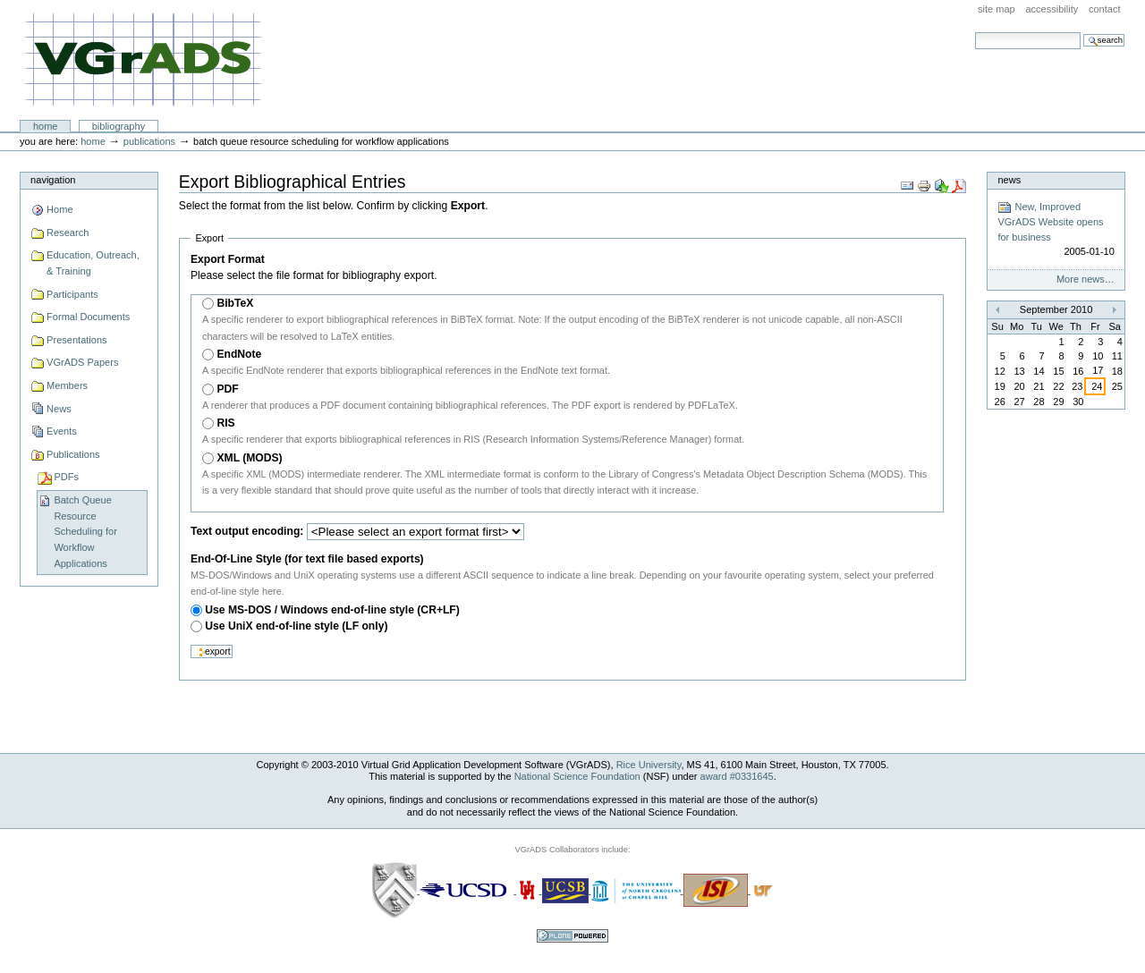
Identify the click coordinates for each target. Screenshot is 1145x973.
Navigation (52, 179)
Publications (149, 141)
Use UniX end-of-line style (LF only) (296, 626)
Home (45, 126)
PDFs (66, 476)
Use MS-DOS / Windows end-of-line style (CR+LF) (332, 610)
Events (62, 431)
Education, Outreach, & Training (93, 263)
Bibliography (119, 126)
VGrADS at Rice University (142, 60)
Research (68, 232)
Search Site (974, 31)
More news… (1085, 279)
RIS (225, 423)
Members (67, 385)
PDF (227, 389)
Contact (1105, 9)
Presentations (76, 339)
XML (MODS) (249, 458)
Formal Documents (88, 316)
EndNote (238, 354)
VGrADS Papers (82, 362)
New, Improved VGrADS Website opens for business (1055, 229)
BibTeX (234, 303)
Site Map (996, 9)
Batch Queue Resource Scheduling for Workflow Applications (85, 532)
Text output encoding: (247, 531)
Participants (72, 294)
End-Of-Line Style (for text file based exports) (307, 559)
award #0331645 (737, 776)
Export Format (228, 259)
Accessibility (1051, 9)
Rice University (649, 764)
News (59, 408)
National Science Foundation (577, 776)
